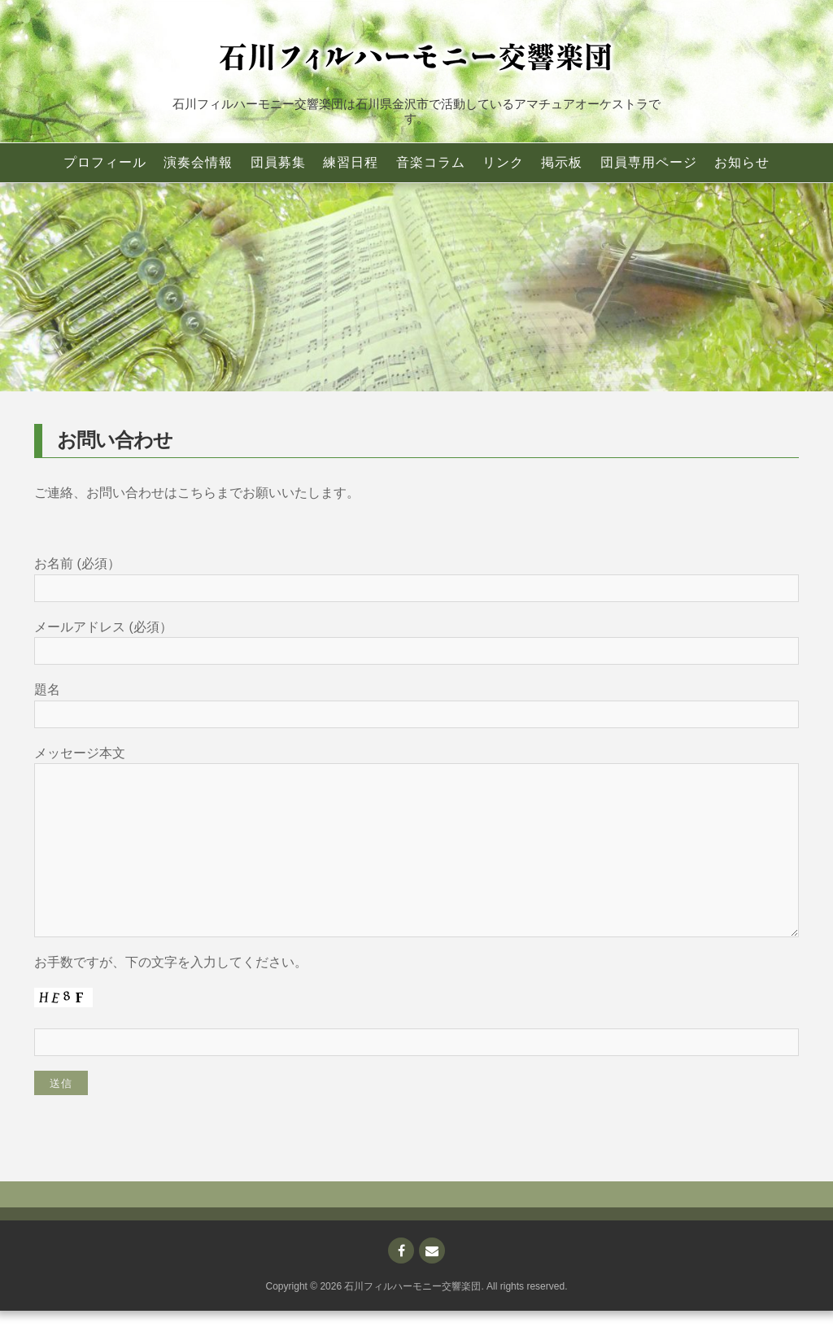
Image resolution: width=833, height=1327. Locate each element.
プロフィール (104, 162)
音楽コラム (430, 162)
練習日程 (350, 162)
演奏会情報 (198, 162)
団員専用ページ (648, 162)
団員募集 (278, 162)
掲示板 (561, 162)
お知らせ (742, 162)
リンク (503, 162)
